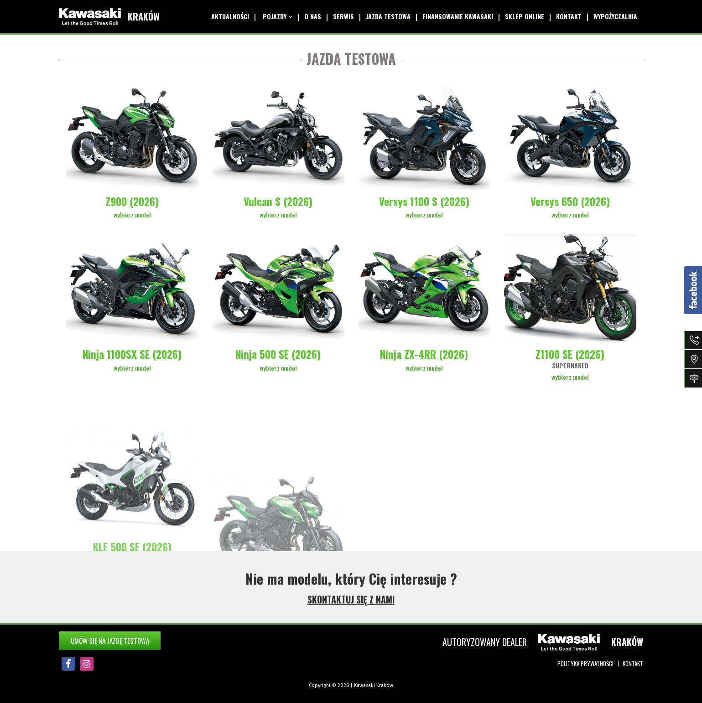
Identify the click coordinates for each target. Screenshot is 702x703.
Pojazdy (271, 16)
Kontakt (567, 16)
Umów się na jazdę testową (110, 641)
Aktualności (224, 16)
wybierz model (132, 214)
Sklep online (522, 16)
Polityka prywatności (585, 663)
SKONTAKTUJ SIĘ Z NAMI (351, 603)
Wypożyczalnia (615, 16)
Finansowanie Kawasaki (454, 16)
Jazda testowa (384, 16)
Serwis (338, 16)
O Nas (306, 16)
